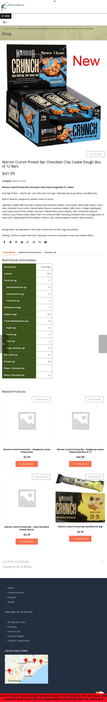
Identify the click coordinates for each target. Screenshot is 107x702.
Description (9, 252)
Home (6, 29)
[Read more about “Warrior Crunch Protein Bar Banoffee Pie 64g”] (80, 539)
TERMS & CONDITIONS (17, 640)
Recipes (10, 602)
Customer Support (15, 636)
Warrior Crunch (19, 181)
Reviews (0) (50, 252)
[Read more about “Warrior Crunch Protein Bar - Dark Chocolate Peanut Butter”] (27, 542)
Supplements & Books (17, 567)
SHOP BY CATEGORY (16, 562)
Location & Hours (15, 592)
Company (11, 626)
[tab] (9, 252)
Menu (6, 16)
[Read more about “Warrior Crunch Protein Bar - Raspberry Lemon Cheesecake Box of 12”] (80, 464)
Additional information (29, 252)
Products (11, 597)
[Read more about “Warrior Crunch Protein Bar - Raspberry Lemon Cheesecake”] (27, 464)
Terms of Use (13, 631)
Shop (13, 29)
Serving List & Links (15, 622)
